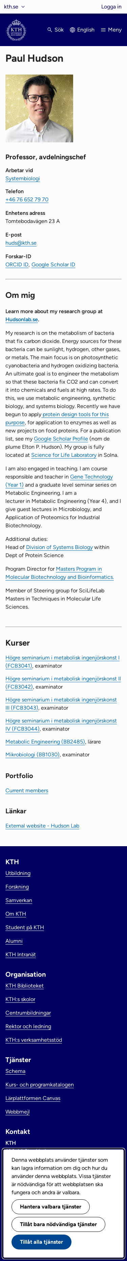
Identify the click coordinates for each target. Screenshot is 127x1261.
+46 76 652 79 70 (26, 199)
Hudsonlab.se (21, 319)
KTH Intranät (20, 954)
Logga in (111, 6)
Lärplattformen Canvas (32, 1098)
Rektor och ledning (28, 1026)
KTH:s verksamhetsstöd (33, 1040)
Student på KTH (24, 927)
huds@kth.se (21, 243)
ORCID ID (16, 264)
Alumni (14, 941)
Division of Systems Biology (59, 547)
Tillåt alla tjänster (41, 1242)
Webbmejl (17, 1112)
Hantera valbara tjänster (50, 1206)
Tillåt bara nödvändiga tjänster (58, 1224)
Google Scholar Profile (61, 438)
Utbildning (17, 873)
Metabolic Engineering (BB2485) (45, 741)
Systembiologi (22, 178)
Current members (26, 790)
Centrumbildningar (28, 1013)
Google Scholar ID (53, 264)
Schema (15, 1071)
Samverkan (18, 900)
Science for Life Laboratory (64, 455)
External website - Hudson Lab (42, 825)
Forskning (17, 886)
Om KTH (15, 914)
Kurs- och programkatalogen (39, 1084)
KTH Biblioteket (24, 985)
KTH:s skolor (20, 999)
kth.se (11, 6)
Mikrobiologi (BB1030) (32, 754)
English (85, 29)
